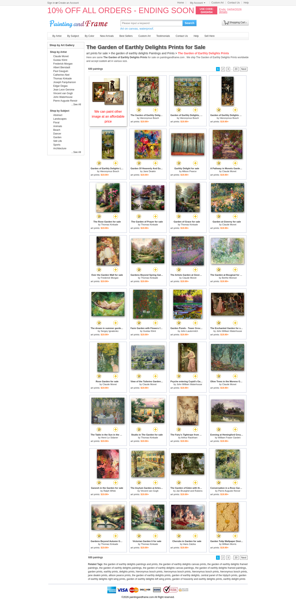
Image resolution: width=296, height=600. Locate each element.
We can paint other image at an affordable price (108, 116)
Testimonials (163, 36)
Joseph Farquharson (64, 82)
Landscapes (60, 118)
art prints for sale (97, 53)
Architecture (59, 148)
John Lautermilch (189, 331)
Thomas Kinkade (109, 224)
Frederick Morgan (109, 278)
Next (243, 69)
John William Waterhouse (229, 331)
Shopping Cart (237, 22)
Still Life (57, 141)
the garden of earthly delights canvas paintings (168, 567)
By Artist (56, 36)
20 (236, 69)
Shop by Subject (59, 110)
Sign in (51, 2)
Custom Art (218, 2)
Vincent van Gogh (149, 491)
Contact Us (234, 2)
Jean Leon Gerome (63, 89)
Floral (56, 122)
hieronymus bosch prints (149, 571)
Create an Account (68, 2)
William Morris (229, 544)
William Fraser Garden (229, 437)
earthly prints (111, 571)
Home (180, 2)
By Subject (73, 36)
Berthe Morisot (229, 278)
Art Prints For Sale (79, 23)
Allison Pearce (189, 171)
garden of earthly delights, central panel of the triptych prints (204, 575)
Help (246, 2)
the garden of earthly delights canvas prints (182, 564)
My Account (197, 2)
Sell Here (210, 36)
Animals (57, 126)
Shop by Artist (58, 52)
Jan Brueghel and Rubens (189, 491)
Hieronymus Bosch (149, 118)
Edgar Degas (60, 86)
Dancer (57, 133)
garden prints (95, 571)
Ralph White (109, 491)
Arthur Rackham (189, 437)
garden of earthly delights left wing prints (149, 579)
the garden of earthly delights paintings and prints (131, 564)
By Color (89, 36)
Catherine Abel (61, 74)
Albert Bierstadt (61, 67)
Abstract (57, 115)
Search (189, 23)
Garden (57, 137)
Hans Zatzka (189, 544)
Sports (56, 144)
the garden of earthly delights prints (151, 575)
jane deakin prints (97, 575)
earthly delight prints (234, 579)
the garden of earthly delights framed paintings (220, 567)
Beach (56, 130)
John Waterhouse (63, 97)
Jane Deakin (149, 171)
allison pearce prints (120, 575)
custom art (105, 61)
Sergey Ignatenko (109, 331)
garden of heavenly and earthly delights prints (197, 579)
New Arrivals (107, 36)
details (223, 12)
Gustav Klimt (149, 331)
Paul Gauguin (60, 71)
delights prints (126, 571)
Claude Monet (229, 171)
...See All (76, 104)
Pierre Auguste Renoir (229, 491)
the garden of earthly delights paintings (120, 567)
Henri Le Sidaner (109, 437)
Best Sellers (126, 36)
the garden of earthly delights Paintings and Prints (143, 53)
